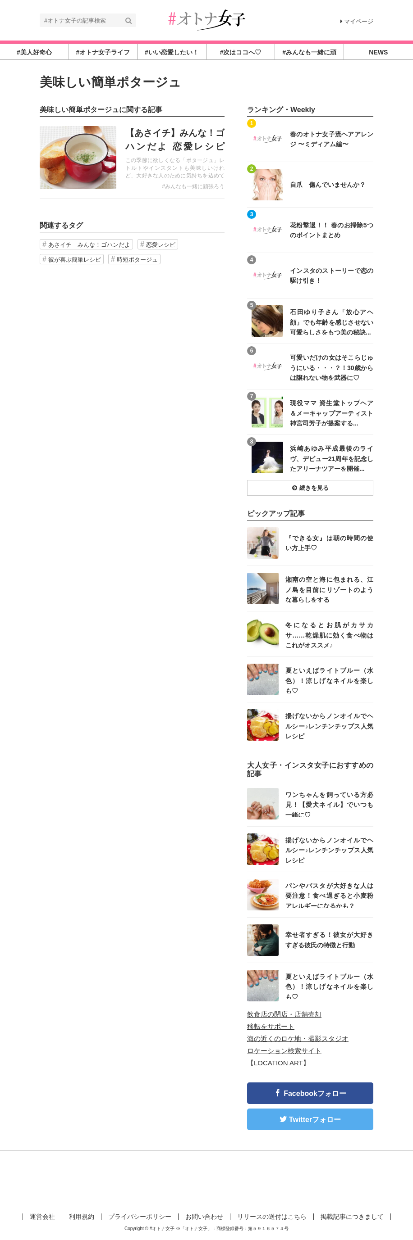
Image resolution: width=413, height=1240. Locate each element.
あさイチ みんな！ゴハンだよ (89, 244)
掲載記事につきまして (352, 1216)
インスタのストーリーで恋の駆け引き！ (331, 275)
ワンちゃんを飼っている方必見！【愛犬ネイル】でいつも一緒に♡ (329, 804)
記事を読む (132, 157)
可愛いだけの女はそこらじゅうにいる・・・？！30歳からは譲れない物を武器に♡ (331, 367)
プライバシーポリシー (139, 1216)
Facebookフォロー (315, 1093)
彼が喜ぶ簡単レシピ (74, 259)
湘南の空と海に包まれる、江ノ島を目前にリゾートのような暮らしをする (329, 589)
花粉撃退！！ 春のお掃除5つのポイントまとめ (331, 230)
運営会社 (42, 1216)
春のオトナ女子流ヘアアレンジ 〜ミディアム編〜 (331, 139)
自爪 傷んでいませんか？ (328, 184)
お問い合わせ (204, 1216)
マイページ (356, 21)
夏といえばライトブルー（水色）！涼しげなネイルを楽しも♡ (329, 680)
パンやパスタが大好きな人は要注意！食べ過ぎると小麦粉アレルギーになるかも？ (329, 895)
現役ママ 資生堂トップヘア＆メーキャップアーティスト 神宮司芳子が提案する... (331, 412)
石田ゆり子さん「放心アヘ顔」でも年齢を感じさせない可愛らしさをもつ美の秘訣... (331, 321)
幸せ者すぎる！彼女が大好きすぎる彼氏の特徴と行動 (329, 939)
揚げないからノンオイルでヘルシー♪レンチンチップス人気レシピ (329, 725)
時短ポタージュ (137, 259)
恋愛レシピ (160, 244)
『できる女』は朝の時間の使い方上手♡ (329, 543)
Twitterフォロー (315, 1119)
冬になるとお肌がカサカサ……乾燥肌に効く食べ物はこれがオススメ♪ (329, 634)
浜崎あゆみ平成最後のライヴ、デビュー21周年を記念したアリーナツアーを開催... (331, 458)
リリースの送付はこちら (272, 1216)
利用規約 (81, 1216)
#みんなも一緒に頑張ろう (193, 186)
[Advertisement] (206, 1180)
